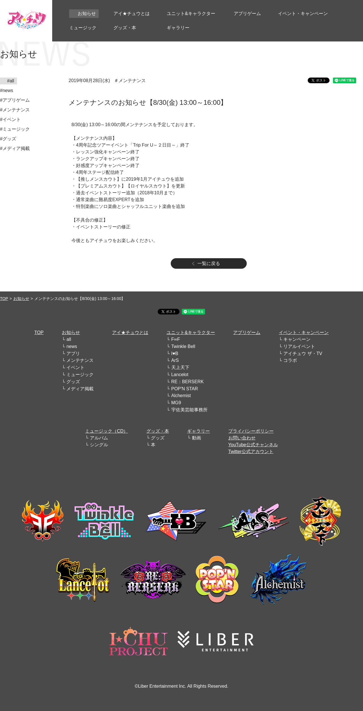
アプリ (73, 353)
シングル (99, 444)
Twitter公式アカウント (250, 451)
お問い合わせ (242, 437)
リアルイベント (299, 346)
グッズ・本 (157, 431)
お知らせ (21, 298)
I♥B (174, 353)
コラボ (290, 360)
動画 (196, 437)
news (71, 346)
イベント (75, 367)
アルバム (99, 437)
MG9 (176, 402)
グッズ (73, 381)
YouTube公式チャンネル (253, 444)
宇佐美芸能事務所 (189, 409)
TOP (4, 298)
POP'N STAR (184, 388)
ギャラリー (198, 431)
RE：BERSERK (187, 381)
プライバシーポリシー (251, 431)
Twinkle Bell (183, 346)
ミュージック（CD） (106, 431)
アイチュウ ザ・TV (302, 353)
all (68, 339)
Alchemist (181, 395)
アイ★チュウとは (130, 332)
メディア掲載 (80, 388)
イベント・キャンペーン (304, 332)
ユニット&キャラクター (190, 332)
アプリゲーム (246, 332)
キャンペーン (297, 339)
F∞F (175, 339)
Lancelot (180, 374)
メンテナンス (80, 360)
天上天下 (180, 367)
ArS (175, 360)
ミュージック (80, 374)
